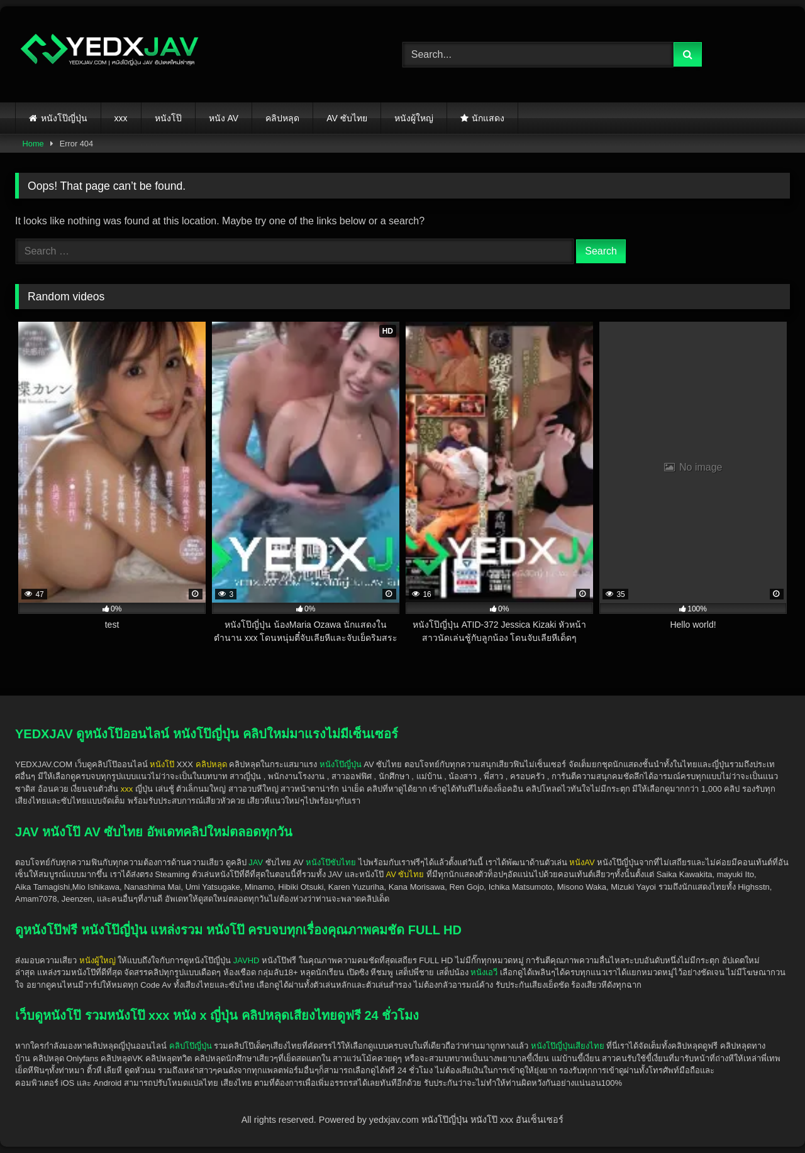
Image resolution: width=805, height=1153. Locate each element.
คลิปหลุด (282, 118)
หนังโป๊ (168, 118)
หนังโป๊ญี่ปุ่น (64, 118)
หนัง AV (224, 118)
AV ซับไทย (346, 118)
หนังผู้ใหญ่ (413, 118)
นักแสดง (488, 118)
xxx (121, 118)
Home (33, 143)
